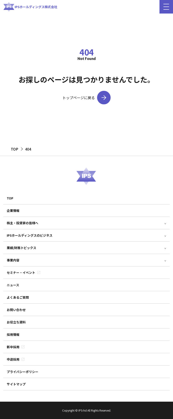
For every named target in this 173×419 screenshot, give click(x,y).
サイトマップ (16, 384)
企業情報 (13, 210)
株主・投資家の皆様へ (22, 223)
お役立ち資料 (16, 322)
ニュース (13, 285)
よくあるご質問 (18, 297)
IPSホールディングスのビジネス (29, 235)
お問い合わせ (16, 309)
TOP (10, 198)
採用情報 (13, 334)
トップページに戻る (78, 98)
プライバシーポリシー (22, 371)
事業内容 (13, 260)
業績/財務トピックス (21, 247)
